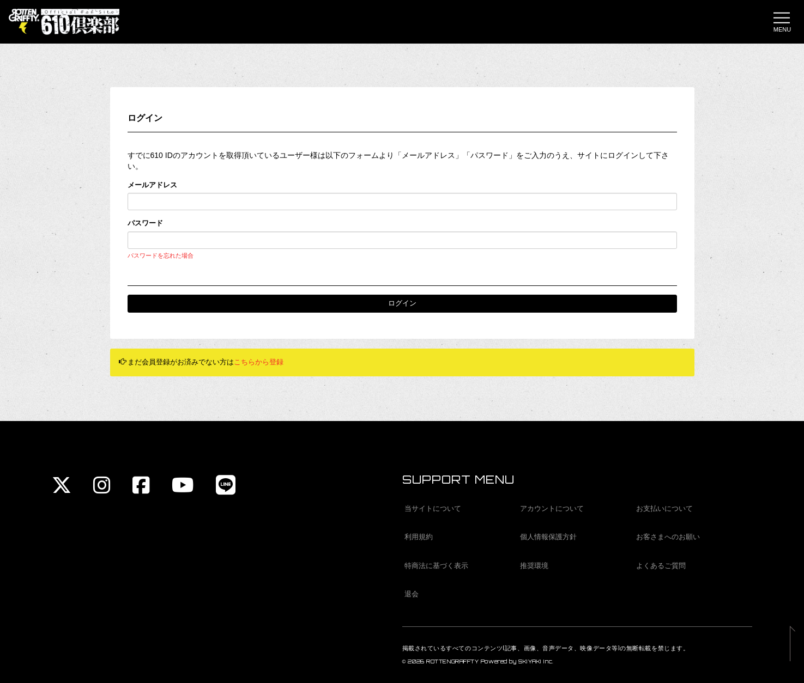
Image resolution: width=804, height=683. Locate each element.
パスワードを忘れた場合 (161, 255)
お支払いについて (664, 508)
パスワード (145, 223)
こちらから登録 (258, 362)
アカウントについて (552, 508)
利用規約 (418, 537)
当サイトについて (432, 508)
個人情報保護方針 (548, 537)
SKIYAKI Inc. (536, 661)
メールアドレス (152, 185)
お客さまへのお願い (668, 537)
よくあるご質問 (661, 566)
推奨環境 (534, 566)
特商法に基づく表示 (436, 566)
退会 (411, 594)
